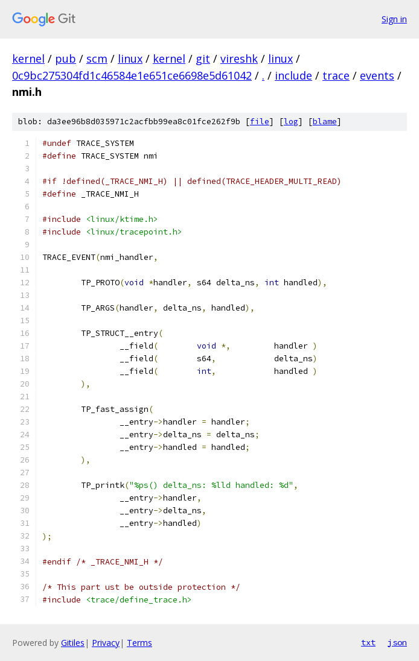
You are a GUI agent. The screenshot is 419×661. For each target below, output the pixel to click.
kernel (28, 58)
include (293, 75)
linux (130, 58)
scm (96, 58)
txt (368, 642)
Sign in (394, 19)
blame (325, 121)
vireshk (239, 58)
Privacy (106, 642)
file (259, 121)
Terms (139, 642)
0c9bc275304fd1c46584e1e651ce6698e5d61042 (132, 75)
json (397, 642)
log (291, 121)
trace (336, 75)
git (203, 58)
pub (65, 58)
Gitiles (73, 642)
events (377, 75)
